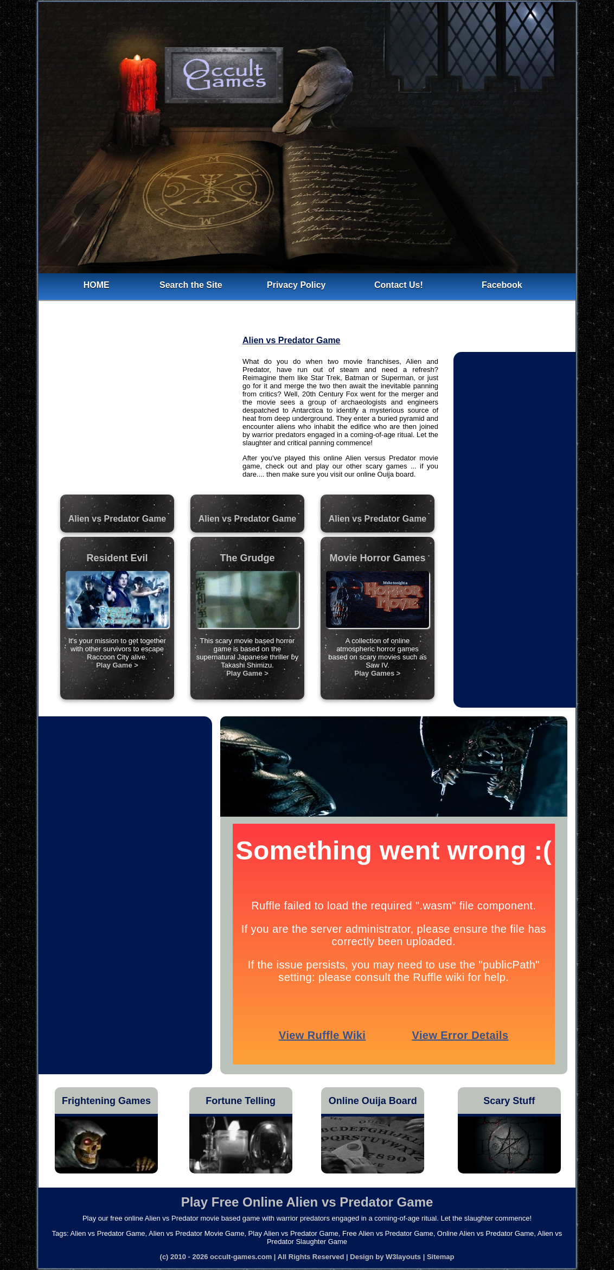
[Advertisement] (141, 415)
